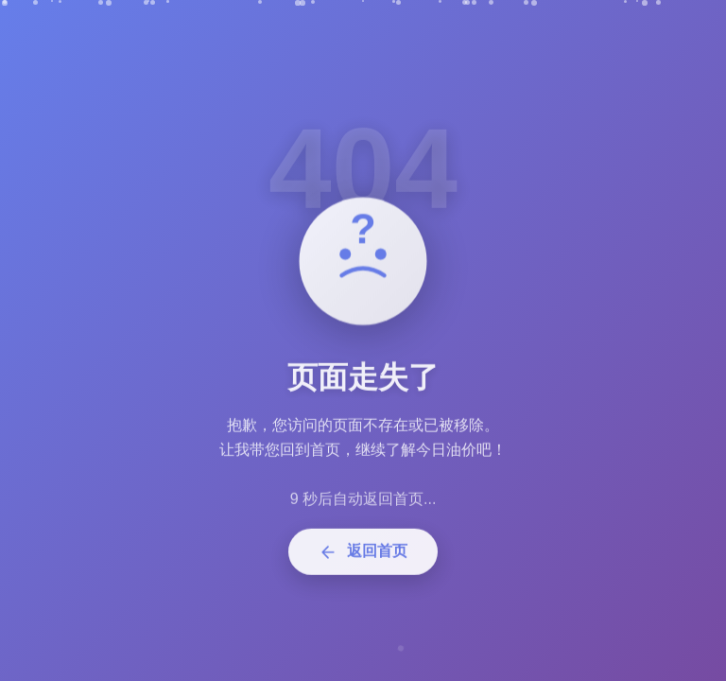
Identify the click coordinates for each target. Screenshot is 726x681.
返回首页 (363, 558)
